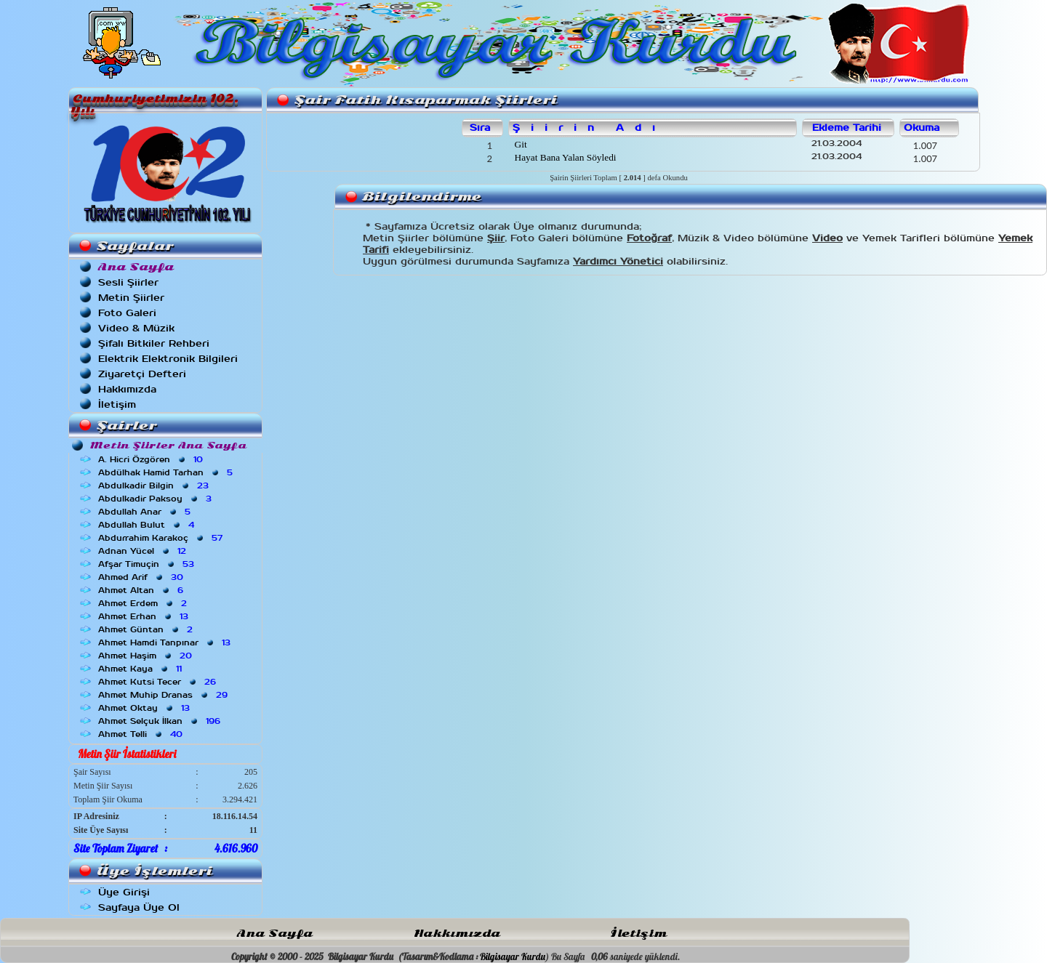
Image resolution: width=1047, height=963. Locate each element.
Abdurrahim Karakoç (161, 538)
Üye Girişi (124, 892)
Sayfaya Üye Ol (139, 907)
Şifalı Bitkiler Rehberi (153, 343)
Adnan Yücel (143, 551)
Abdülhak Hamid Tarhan (167, 472)
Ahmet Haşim (146, 655)
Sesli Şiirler (128, 282)
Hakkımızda (127, 389)
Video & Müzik (136, 328)
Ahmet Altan (142, 590)
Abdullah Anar (145, 512)
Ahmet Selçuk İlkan (160, 721)
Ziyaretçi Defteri (142, 374)
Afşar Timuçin (147, 564)
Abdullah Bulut (147, 525)
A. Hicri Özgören (152, 459)
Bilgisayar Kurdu (512, 956)
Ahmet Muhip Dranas (164, 695)
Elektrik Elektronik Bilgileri (168, 358)
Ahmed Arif (142, 577)
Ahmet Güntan (147, 629)
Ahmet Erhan (144, 616)
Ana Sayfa (275, 933)
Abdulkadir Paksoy (156, 498)
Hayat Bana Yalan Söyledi (564, 157)
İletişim (117, 404)
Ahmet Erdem (144, 603)
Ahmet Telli (141, 734)
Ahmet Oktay (145, 708)
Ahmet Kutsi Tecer (158, 682)
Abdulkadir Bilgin (155, 485)
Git (519, 144)
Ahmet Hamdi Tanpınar (165, 642)
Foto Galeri (127, 313)
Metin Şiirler (131, 297)
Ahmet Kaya (141, 669)
